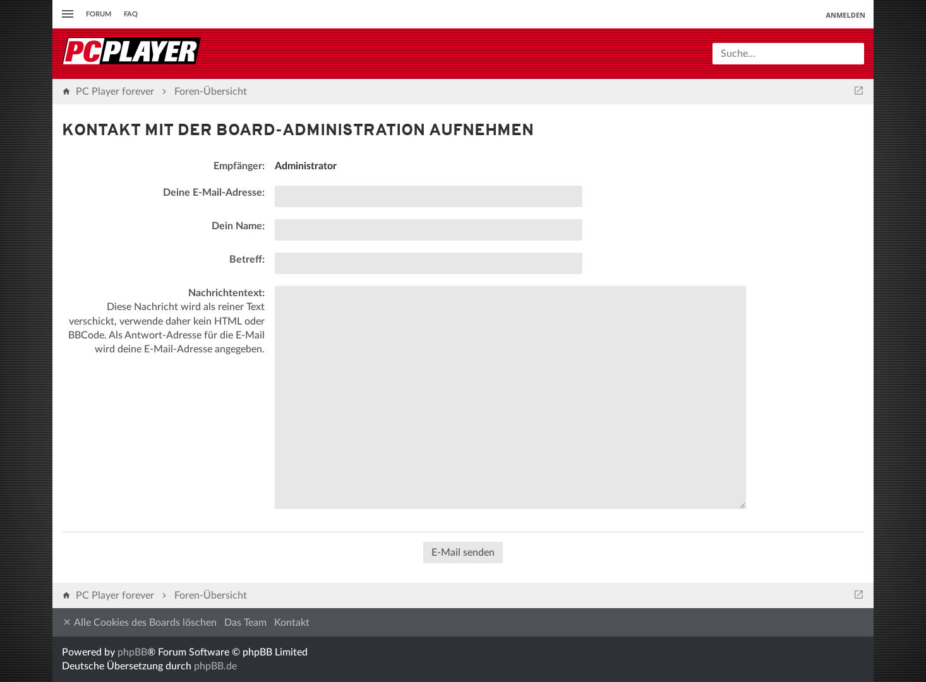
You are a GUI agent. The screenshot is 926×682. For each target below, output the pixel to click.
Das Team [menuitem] (245, 623)
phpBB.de (215, 666)
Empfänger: (239, 166)
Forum (98, 14)
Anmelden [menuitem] (845, 15)
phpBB (132, 652)
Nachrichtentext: (226, 293)
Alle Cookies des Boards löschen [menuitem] (139, 622)
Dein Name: (238, 226)
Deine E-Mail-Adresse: (214, 193)
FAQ (131, 14)
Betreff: (247, 259)
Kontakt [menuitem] (292, 623)
